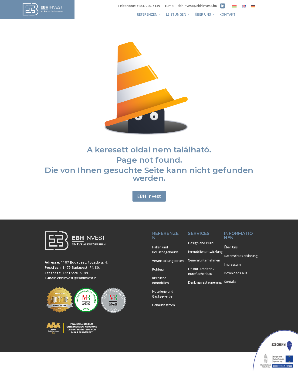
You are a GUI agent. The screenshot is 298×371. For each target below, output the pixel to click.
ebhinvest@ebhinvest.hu (77, 277)
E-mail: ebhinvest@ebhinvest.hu (191, 6)
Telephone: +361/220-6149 (139, 6)
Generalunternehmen (204, 260)
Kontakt (228, 14)
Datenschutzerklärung (241, 256)
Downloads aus (235, 273)
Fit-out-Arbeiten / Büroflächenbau (201, 271)
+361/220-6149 (75, 272)
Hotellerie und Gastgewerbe (162, 294)
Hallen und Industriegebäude (165, 249)
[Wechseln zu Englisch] (244, 7)
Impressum (232, 264)
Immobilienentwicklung (205, 251)
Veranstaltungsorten (168, 260)
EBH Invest (149, 196)
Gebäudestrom (163, 305)
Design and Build (200, 243)
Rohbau (158, 269)
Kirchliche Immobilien (160, 280)
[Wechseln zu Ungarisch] (234, 7)
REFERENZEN (149, 14)
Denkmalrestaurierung (205, 282)
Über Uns (205, 14)
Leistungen (178, 14)
